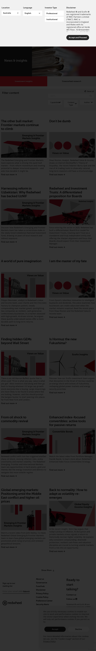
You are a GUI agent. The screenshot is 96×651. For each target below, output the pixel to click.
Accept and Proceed (78, 37)
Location (6, 8)
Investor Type (51, 8)
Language (27, 8)
